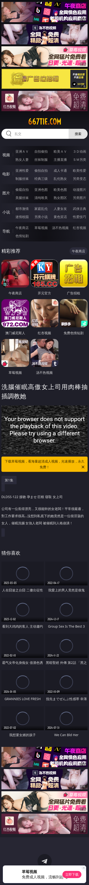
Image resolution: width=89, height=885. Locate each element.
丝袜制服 (41, 159)
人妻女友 (60, 208)
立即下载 (72, 874)
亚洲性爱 (22, 170)
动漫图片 (79, 189)
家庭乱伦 (41, 208)
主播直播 (60, 159)
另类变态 (79, 178)
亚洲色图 (41, 189)
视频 (6, 154)
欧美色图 (60, 189)
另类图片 (79, 197)
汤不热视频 (60, 227)
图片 (6, 193)
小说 (6, 212)
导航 (6, 231)
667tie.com (44, 121)
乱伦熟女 (60, 178)
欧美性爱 (79, 170)
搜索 (78, 133)
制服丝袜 (22, 178)
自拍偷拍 (41, 151)
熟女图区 (60, 197)
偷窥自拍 (22, 189)
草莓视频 (41, 227)
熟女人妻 (22, 159)
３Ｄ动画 (79, 151)
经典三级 (41, 178)
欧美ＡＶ (60, 151)
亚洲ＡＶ (22, 151)
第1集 (9, 480)
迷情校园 (22, 216)
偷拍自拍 (41, 170)
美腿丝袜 (22, 197)
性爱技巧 (79, 216)
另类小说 (41, 216)
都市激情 (22, 208)
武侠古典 (79, 208)
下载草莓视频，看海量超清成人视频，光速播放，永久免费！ (45, 464)
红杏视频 (79, 227)
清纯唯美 (41, 197)
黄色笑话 (60, 216)
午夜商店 (22, 227)
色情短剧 (22, 236)
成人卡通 (60, 170)
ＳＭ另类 (79, 159)
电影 (6, 174)
